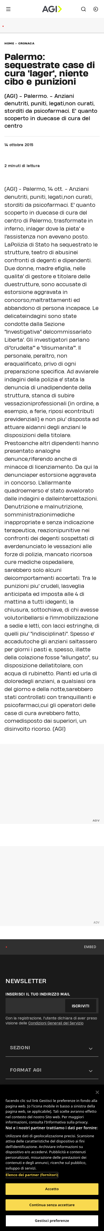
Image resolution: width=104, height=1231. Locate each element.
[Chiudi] (97, 1092)
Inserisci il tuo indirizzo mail (38, 994)
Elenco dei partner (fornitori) (32, 1174)
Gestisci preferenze (52, 1220)
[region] (52, 1158)
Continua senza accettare (52, 1204)
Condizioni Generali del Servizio (55, 1023)
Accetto (52, 1188)
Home (9, 43)
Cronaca (26, 43)
